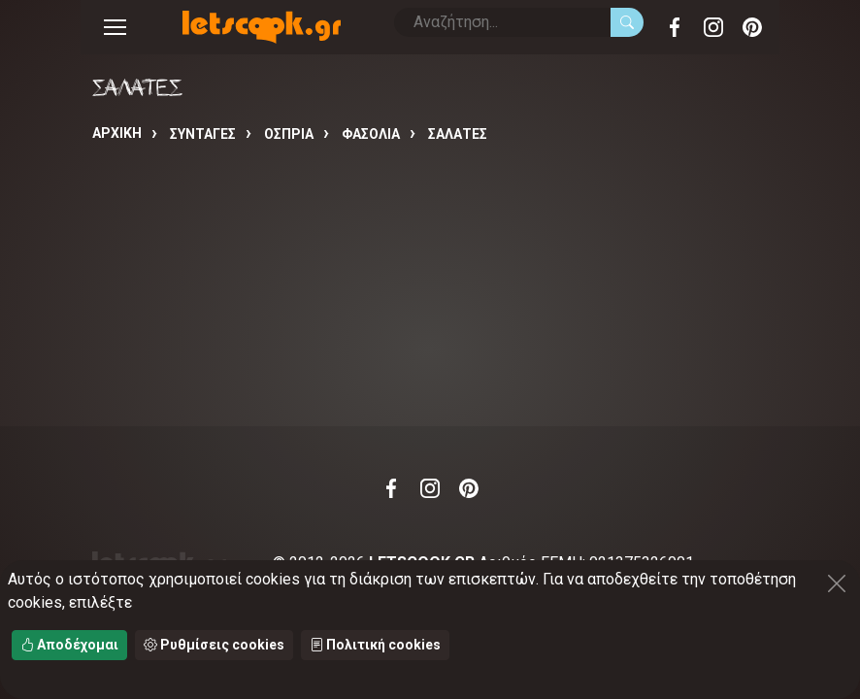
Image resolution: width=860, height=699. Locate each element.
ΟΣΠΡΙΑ (289, 134)
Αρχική (117, 133)
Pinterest (752, 27)
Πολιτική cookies (375, 644)
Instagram (713, 27)
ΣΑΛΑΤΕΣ (457, 134)
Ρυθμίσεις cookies (214, 644)
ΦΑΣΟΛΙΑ (371, 134)
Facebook (674, 27)
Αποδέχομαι (69, 644)
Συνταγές (203, 134)
